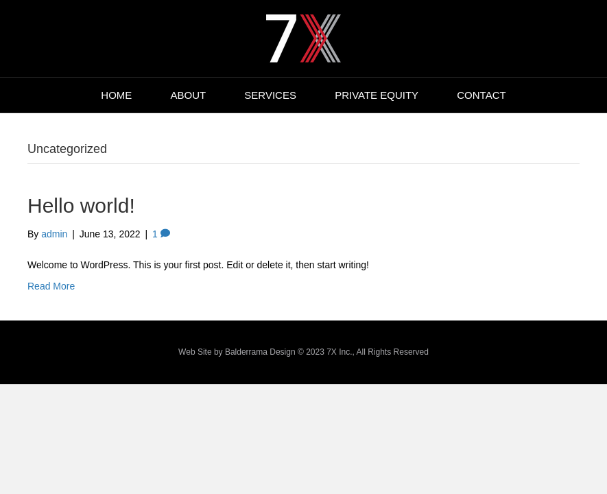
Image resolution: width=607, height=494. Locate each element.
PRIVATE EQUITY (376, 95)
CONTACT (481, 95)
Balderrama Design (260, 352)
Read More (51, 286)
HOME (116, 95)
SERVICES (270, 95)
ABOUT (188, 95)
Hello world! (81, 205)
